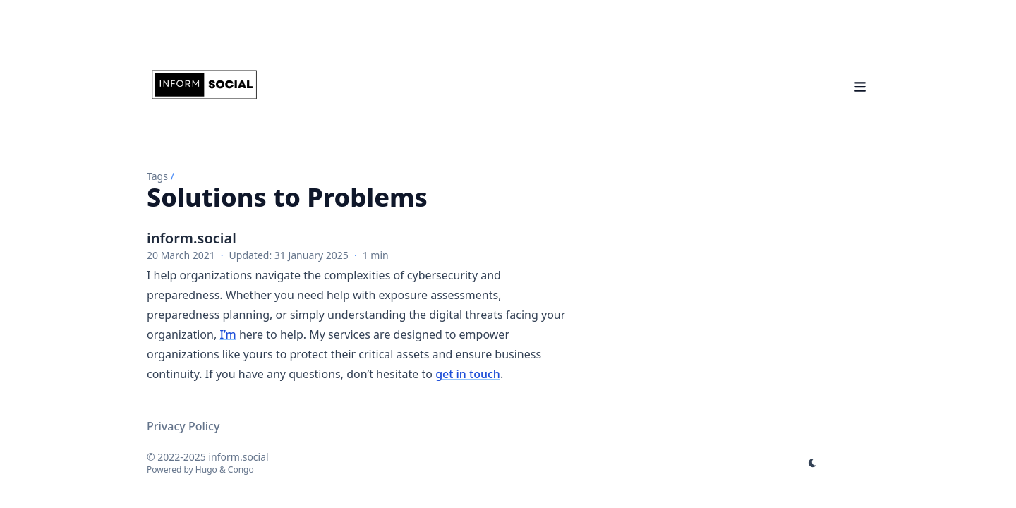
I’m (227, 334)
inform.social (191, 238)
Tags (157, 176)
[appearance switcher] (813, 463)
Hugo (206, 470)
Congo (241, 470)
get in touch (467, 374)
